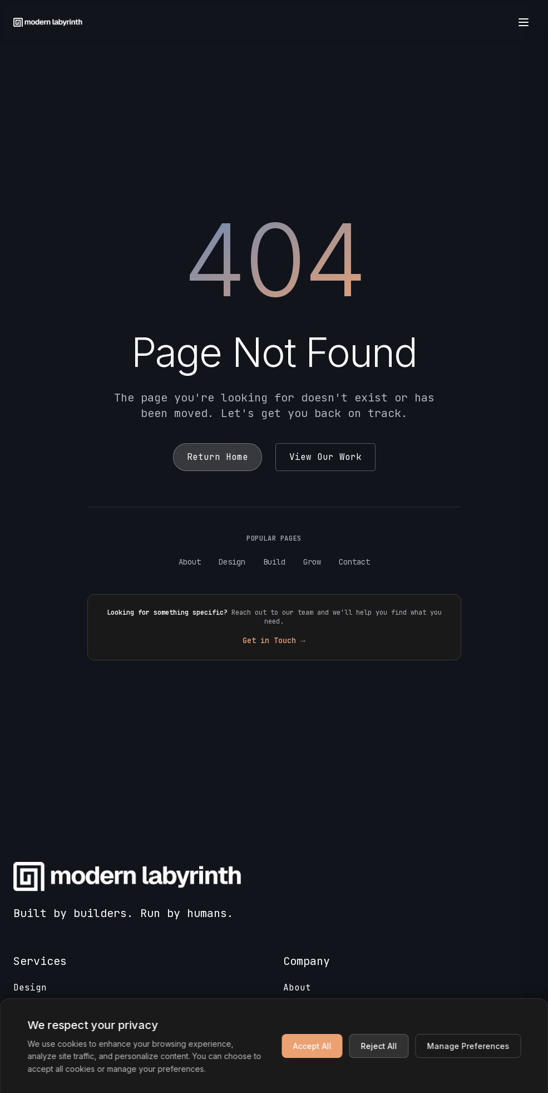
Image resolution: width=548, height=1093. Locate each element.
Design (232, 562)
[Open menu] (523, 22)
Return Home (217, 457)
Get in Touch (274, 640)
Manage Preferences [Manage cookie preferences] (468, 1046)
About (190, 562)
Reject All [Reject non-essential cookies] (379, 1046)
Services (40, 961)
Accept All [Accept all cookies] (312, 1046)
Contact (354, 562)
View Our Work (325, 457)
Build (274, 562)
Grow (312, 562)
